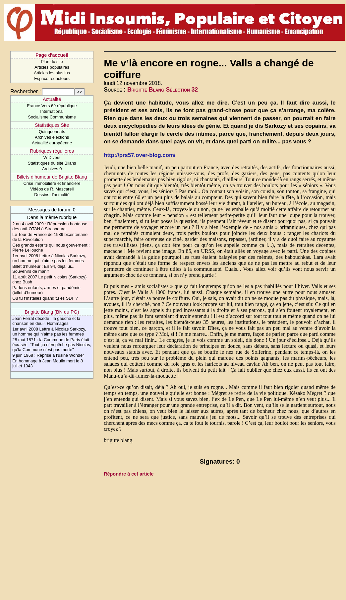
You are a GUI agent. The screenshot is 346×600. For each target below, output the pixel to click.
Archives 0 (52, 168)
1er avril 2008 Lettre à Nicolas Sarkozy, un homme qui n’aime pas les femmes (49, 258)
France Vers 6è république (52, 105)
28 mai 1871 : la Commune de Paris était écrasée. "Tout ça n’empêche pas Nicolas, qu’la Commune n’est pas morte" (51, 344)
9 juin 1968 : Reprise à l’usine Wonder (48, 355)
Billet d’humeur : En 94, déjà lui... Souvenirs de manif (43, 269)
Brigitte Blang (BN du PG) (52, 312)
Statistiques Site (52, 125)
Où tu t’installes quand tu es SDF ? (45, 298)
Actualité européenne (52, 142)
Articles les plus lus (52, 72)
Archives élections (52, 137)
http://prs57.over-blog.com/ (139, 155)
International (51, 111)
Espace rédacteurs (52, 78)
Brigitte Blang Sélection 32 (162, 89)
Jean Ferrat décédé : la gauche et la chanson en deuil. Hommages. (46, 321)
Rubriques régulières (52, 151)
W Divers (52, 157)
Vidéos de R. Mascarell (52, 189)
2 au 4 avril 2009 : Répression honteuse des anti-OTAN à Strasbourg (49, 226)
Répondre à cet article (128, 474)
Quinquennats (52, 131)
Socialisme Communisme (52, 116)
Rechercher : (25, 91)
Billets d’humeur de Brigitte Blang (52, 177)
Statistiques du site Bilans (52, 163)
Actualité (52, 99)
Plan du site (52, 61)
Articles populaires (51, 67)
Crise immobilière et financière (52, 183)
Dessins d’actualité (52, 194)
